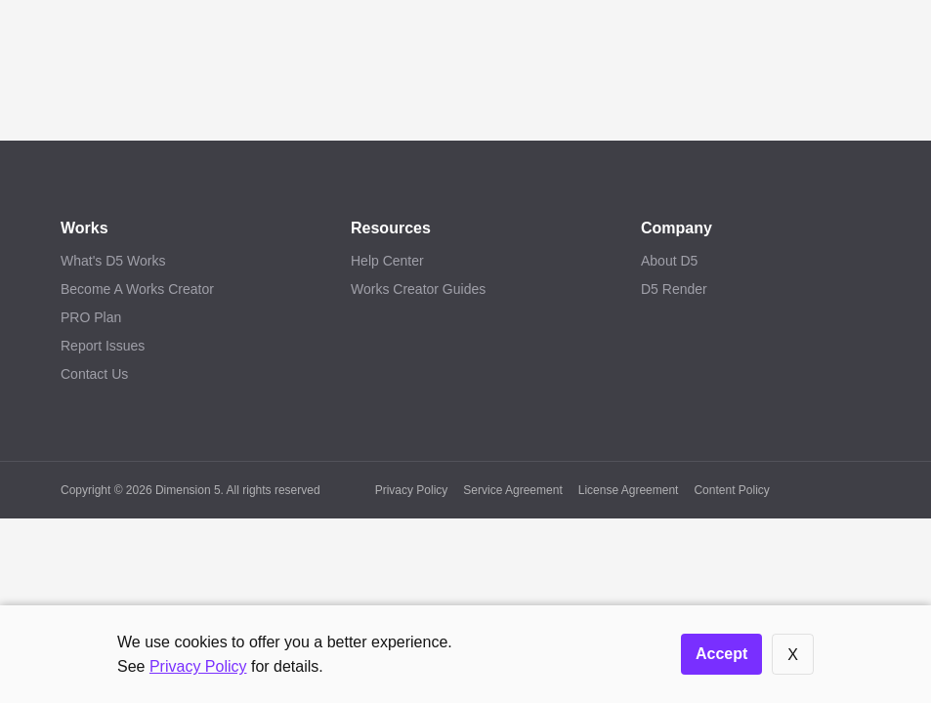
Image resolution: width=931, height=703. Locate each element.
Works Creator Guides (418, 289)
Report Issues (103, 345)
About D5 (669, 261)
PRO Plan (91, 317)
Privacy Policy (411, 490)
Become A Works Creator (137, 289)
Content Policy (731, 490)
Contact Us (94, 374)
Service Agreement (512, 490)
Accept (721, 653)
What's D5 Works (113, 261)
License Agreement (628, 490)
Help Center (387, 261)
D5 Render (674, 289)
